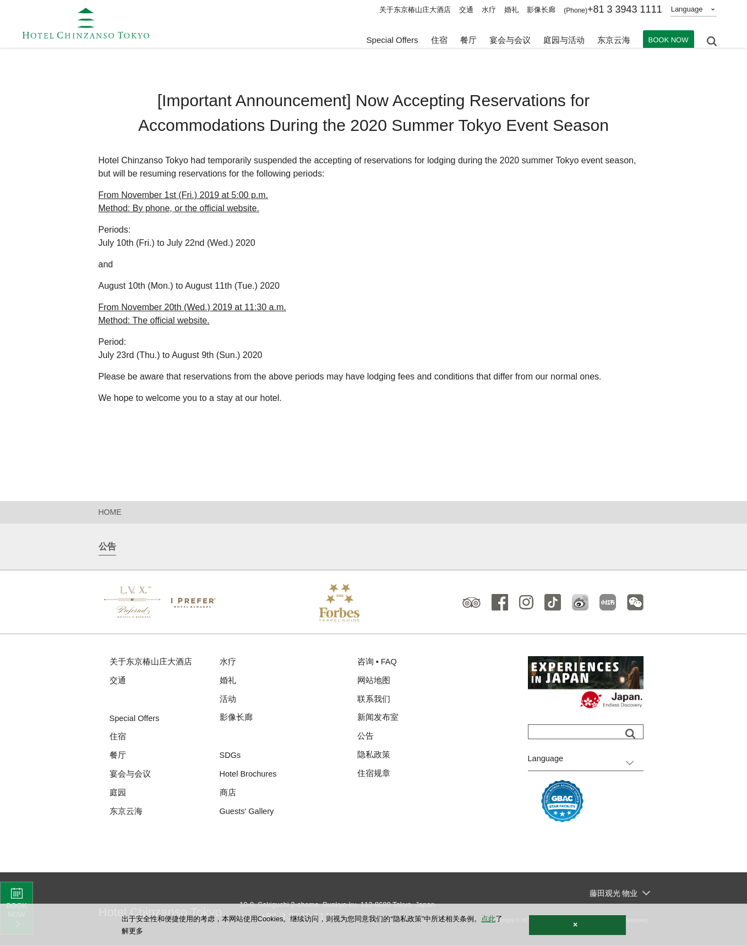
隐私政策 (373, 757)
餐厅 (118, 757)
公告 (365, 738)
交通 (466, 10)
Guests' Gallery (248, 814)
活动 (228, 700)
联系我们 (373, 700)
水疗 (489, 10)
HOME (110, 512)
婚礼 (511, 10)
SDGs (231, 757)
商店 (228, 795)
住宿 (118, 738)
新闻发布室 (378, 719)
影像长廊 (541, 10)
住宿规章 (373, 775)
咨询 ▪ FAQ (377, 662)
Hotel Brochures (249, 776)
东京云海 (613, 38)
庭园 (118, 795)
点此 (488, 919)
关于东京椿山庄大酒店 (415, 10)
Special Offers (392, 38)
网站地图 (373, 681)
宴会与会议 (510, 38)
